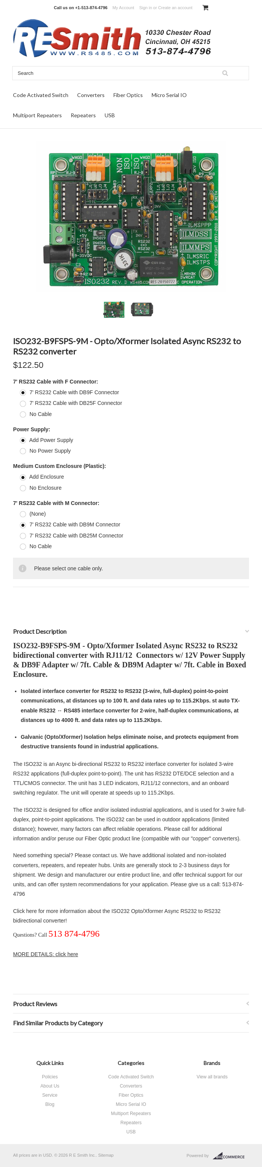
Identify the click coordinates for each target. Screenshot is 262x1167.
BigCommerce (231, 1156)
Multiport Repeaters (37, 115)
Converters (91, 95)
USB (110, 115)
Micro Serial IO (169, 95)
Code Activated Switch (40, 95)
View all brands (212, 1077)
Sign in (145, 7)
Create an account (175, 7)
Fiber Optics (128, 95)
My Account (123, 7)
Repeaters (83, 115)
